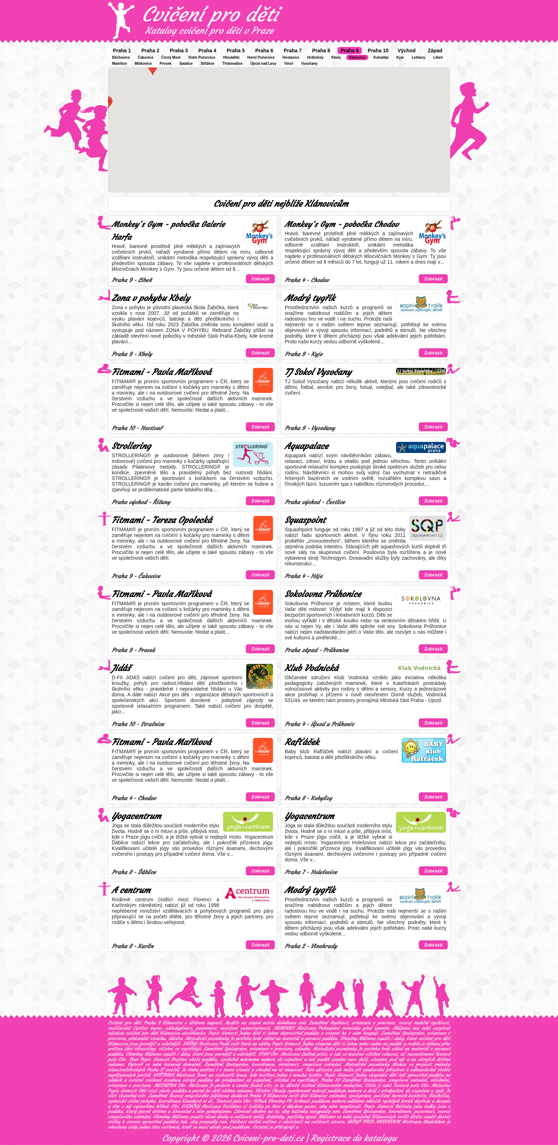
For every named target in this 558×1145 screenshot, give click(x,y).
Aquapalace (306, 446)
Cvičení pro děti (210, 14)
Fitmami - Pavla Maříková (161, 372)
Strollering (131, 446)
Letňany (418, 57)
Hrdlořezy (315, 57)
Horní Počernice (261, 57)
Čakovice (145, 57)
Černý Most (170, 57)
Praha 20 (330, 1080)
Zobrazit (260, 278)
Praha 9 (350, 50)
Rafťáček (302, 742)
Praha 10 (378, 50)
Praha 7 (293, 50)
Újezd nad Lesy (264, 63)
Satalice (186, 63)
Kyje (400, 57)
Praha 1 (122, 50)
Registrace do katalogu (353, 1138)
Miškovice (143, 63)
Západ (435, 50)
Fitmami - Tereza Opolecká (162, 520)
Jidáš (121, 668)
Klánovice (357, 57)
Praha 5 (236, 50)
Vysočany (309, 63)
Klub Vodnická (311, 668)
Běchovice (121, 57)
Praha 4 (207, 50)
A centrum (131, 890)
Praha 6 (264, 50)
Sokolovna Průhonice (323, 594)
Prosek (166, 63)
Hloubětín (231, 57)
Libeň (438, 57)
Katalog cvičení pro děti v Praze (209, 30)
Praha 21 (155, 1070)
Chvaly (278, 1091)
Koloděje (381, 57)
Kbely (336, 57)
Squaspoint (305, 520)
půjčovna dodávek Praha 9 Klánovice (248, 1096)
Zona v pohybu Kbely (151, 298)
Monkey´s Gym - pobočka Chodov (342, 224)
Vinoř (288, 63)
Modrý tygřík (310, 298)
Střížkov (208, 63)
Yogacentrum (136, 816)
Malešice (119, 63)
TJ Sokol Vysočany (318, 372)
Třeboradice (232, 63)
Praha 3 (179, 50)
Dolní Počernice (201, 57)
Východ (407, 50)
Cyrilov (140, 1028)
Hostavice (291, 57)
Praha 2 (150, 50)
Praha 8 (321, 50)
